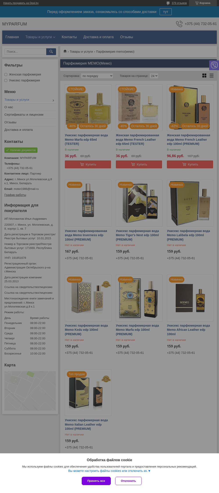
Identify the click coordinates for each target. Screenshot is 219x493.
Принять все (96, 480)
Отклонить (128, 480)
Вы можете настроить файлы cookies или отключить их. (108, 471)
